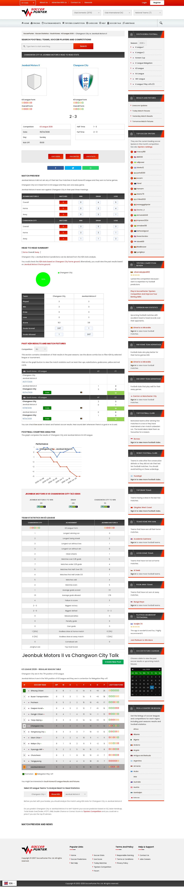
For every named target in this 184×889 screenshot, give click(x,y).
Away (37, 252)
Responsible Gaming (125, 855)
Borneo (135, 439)
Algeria (135, 739)
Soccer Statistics (42, 33)
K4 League (138, 73)
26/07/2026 (27, 382)
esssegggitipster (140, 204)
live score (38, 424)
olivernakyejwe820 (140, 272)
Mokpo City (34, 743)
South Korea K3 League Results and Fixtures (61, 781)
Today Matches (100, 863)
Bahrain (135, 798)
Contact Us (75, 2)
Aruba (134, 771)
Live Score (98, 859)
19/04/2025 (27, 418)
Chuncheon (34, 755)
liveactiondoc (139, 236)
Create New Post (113, 662)
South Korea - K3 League (35, 371)
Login (144, 2)
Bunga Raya (137, 602)
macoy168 (138, 152)
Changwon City (80, 65)
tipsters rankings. (145, 147)
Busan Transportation (38, 696)
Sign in (133, 331)
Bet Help (74, 863)
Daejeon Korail (36, 708)
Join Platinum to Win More (142, 640)
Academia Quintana (141, 539)
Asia (134, 776)
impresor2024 (139, 220)
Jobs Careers (145, 859)
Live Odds (56, 156)
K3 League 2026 (67, 33)
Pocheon (33, 702)
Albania (135, 734)
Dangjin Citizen (36, 714)
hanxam (137, 188)
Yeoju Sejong (35, 720)
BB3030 (137, 157)
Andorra (135, 745)
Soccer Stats (99, 855)
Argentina (136, 761)
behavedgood (139, 231)
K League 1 (138, 47)
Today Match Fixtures (141, 111)
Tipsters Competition (75, 23)
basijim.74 (136, 624)
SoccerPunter (28, 33)
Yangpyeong (34, 761)
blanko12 (137, 167)
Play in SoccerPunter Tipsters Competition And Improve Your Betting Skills (144, 294)
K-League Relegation (142, 63)
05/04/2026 (27, 392)
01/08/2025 (27, 408)
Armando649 (139, 215)
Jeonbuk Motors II (31, 65)
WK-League (138, 79)
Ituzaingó (136, 476)
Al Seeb (135, 570)
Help (104, 23)
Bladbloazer (138, 247)
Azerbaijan (136, 792)
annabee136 (139, 225)
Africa (134, 729)
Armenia (135, 766)
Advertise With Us (59, 2)
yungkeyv (138, 252)
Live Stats (90, 156)
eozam (137, 178)
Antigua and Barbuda (141, 755)
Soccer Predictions (78, 859)
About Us (44, 2)
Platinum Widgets (52, 23)
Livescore (93, 23)
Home (26, 23)
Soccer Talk (115, 23)
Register (157, 2)
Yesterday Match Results (142, 116)
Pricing (36, 23)
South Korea (55, 33)
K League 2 (138, 52)
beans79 (137, 194)
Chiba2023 (138, 199)
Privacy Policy (122, 863)
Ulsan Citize (35, 737)
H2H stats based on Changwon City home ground (59, 261)
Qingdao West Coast (141, 507)
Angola (135, 750)
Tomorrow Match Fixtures (142, 121)
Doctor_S (138, 210)
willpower (137, 162)
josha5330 (138, 173)
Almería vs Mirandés (142, 327)
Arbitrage (129, 23)
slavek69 (137, 241)
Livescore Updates (139, 105)
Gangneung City (37, 732)
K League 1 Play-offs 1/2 (143, 84)
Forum (96, 871)
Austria (135, 787)
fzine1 (136, 183)
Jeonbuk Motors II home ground (37, 264)
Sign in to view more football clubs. (146, 442)
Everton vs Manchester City (145, 396)
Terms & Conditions (125, 859)
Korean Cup (138, 58)
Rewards (88, 2)
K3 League (138, 68)
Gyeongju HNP (36, 749)
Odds (47, 392)
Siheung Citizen (36, 691)
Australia (136, 782)
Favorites (73, 156)
